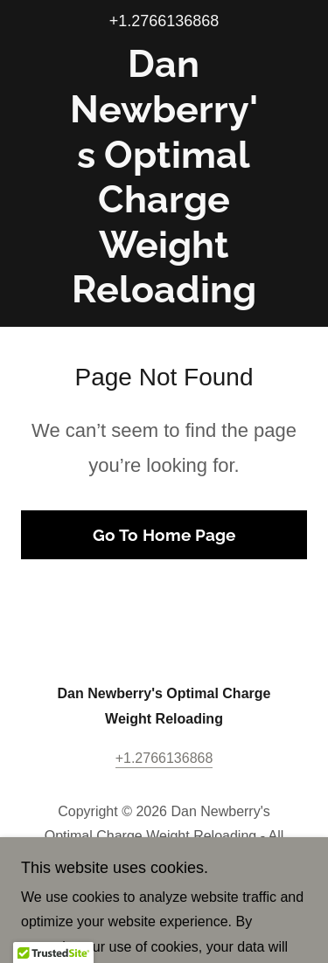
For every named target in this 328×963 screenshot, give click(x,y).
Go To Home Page (164, 534)
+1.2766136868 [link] (164, 21)
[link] (164, 177)
